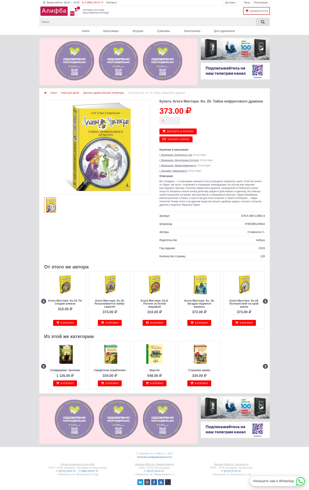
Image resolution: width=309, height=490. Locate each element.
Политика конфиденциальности (154, 457)
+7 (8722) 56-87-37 (66, 471)
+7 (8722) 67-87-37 (231, 471)
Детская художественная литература (103, 92)
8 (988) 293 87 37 (93, 2)
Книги (85, 31)
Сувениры (163, 31)
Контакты (111, 2)
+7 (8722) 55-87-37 (154, 471)
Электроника (192, 31)
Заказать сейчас (176, 139)
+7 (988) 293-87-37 (88, 471)
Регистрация (261, 2)
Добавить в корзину (178, 131)
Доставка (230, 2)
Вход (247, 2)
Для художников (224, 31)
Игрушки (137, 31)
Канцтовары (111, 31)
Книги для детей (70, 92)
